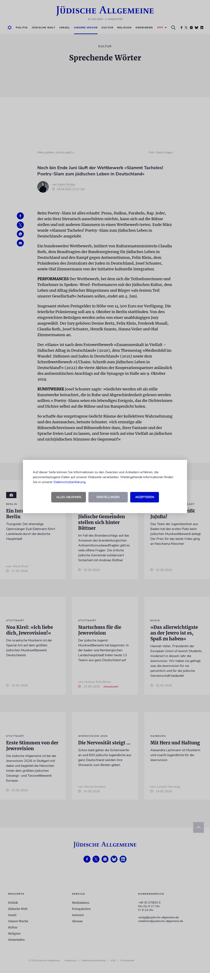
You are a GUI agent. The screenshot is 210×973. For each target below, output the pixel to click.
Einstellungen (108, 497)
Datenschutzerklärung (70, 482)
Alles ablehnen (68, 497)
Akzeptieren (144, 497)
